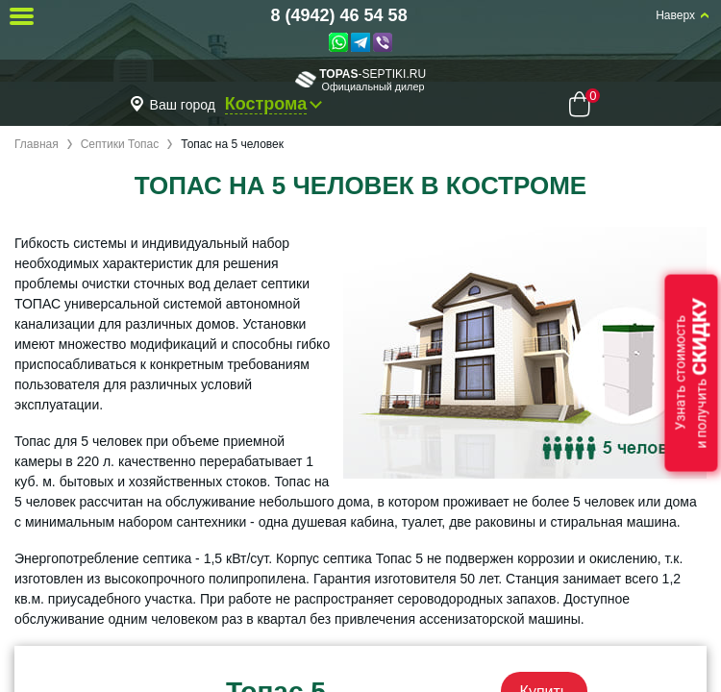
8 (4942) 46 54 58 (339, 15)
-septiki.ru (360, 79)
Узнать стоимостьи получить (691, 373)
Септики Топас (120, 144)
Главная (36, 144)
